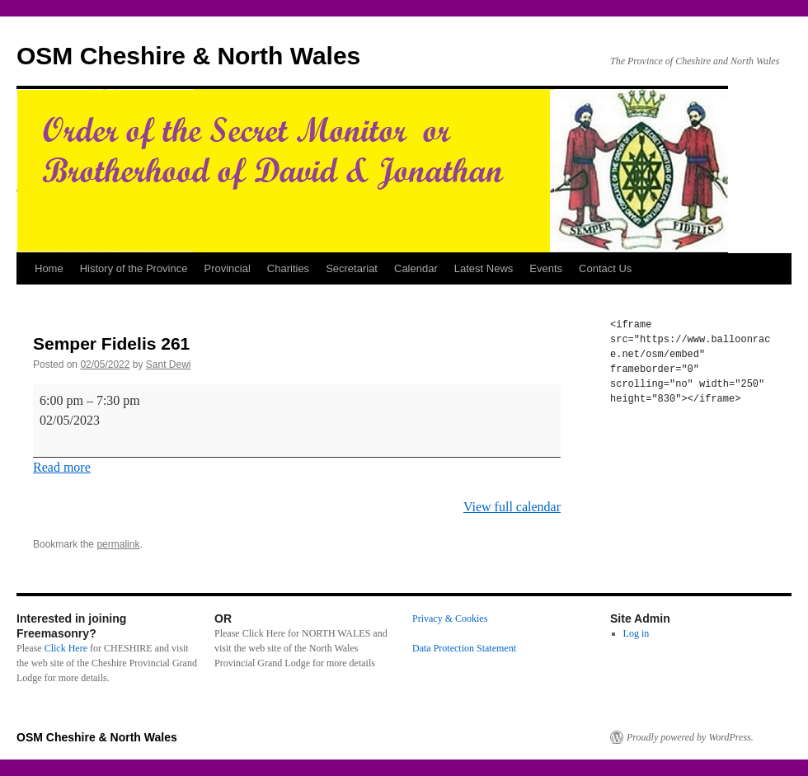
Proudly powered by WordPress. (690, 737)
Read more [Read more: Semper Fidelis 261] (62, 467)
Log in (636, 633)
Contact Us (605, 268)
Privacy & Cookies (449, 618)
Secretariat (352, 268)
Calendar (416, 268)
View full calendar (512, 507)
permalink (117, 544)
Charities (288, 268)
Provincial (227, 268)
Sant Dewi (168, 364)
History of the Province (134, 268)
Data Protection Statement (464, 648)
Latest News (484, 268)
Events (545, 268)
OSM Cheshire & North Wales (188, 55)
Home (49, 268)
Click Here (66, 648)
